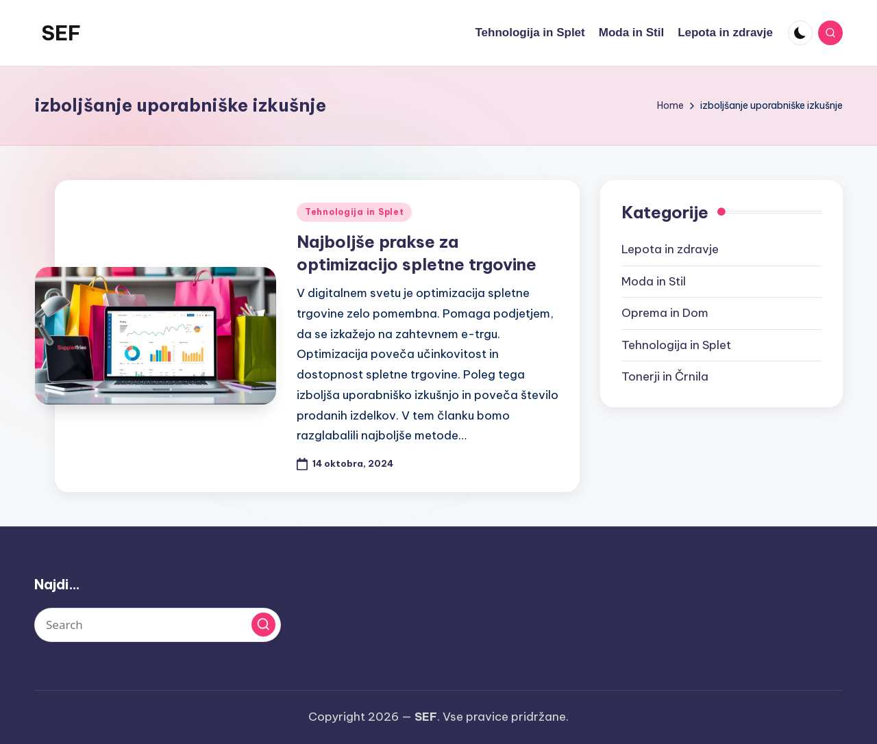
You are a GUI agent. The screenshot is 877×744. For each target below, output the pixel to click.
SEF (61, 33)
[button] (263, 625)
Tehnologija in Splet (354, 212)
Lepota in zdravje (670, 249)
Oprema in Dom (664, 312)
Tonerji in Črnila (664, 376)
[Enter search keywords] (157, 625)
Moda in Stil (653, 281)
